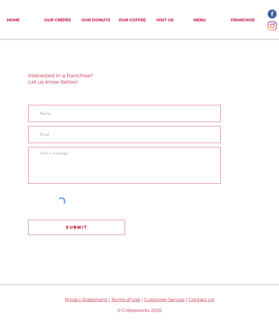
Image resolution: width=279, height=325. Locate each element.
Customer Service (164, 299)
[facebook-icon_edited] (272, 13)
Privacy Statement (86, 299)
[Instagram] (272, 25)
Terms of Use (125, 299)
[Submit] (76, 227)
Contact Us (201, 299)
